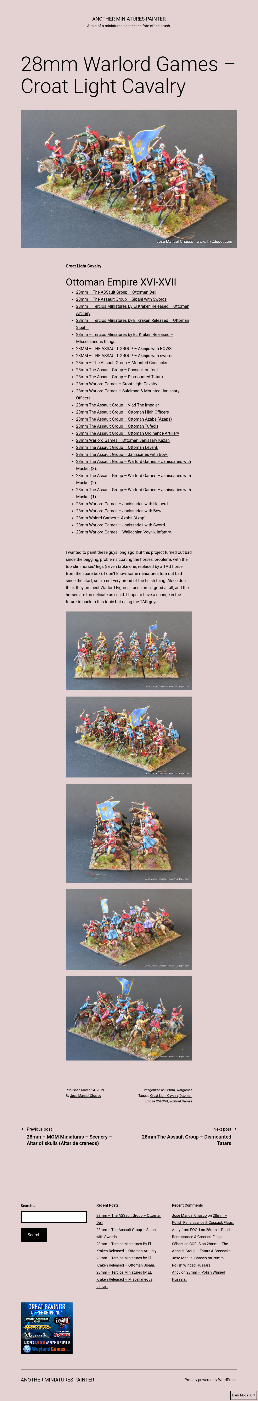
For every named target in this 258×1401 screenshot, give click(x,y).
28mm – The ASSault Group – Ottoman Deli (116, 292)
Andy (176, 1272)
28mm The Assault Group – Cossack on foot (117, 369)
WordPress (227, 1380)
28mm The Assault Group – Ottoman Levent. (117, 447)
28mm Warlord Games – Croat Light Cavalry (116, 383)
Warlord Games (180, 1101)
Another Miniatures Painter (129, 19)
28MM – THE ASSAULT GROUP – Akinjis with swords (125, 355)
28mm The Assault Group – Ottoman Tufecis (117, 426)
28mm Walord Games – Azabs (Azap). (111, 517)
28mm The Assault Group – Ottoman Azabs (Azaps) (124, 419)
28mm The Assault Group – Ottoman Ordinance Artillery (127, 433)
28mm (170, 1090)
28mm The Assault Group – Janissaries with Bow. (122, 454)
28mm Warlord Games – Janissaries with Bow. (119, 510)
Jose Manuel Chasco (85, 1096)
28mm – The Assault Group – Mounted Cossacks (121, 362)
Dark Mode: (243, 1395)
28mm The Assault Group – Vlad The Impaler (117, 405)
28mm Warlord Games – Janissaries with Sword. (121, 524)
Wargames (184, 1090)
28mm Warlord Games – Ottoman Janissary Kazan (123, 440)
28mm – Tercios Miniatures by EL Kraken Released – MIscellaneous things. (124, 1279)
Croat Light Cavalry (164, 1096)
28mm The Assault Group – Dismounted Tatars (119, 376)
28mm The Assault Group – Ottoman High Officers (122, 412)
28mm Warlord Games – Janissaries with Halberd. (122, 503)
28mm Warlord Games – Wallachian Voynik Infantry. (124, 532)
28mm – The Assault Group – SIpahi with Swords (121, 299)
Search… (28, 1205)
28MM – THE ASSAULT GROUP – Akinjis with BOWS (124, 348)
